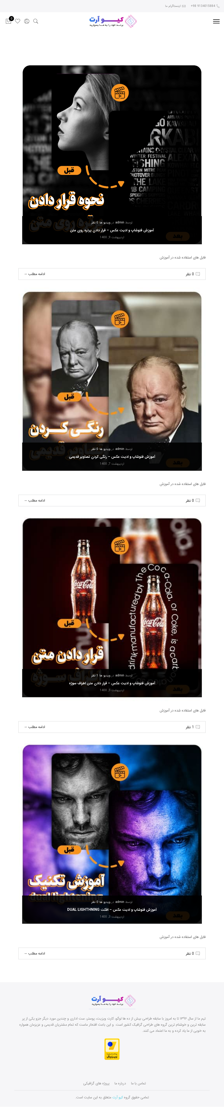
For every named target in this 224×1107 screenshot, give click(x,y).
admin (119, 222)
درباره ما (120, 1083)
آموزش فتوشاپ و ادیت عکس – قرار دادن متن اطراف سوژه (112, 683)
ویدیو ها (105, 222)
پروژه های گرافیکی (96, 1083)
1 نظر (94, 675)
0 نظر (94, 222)
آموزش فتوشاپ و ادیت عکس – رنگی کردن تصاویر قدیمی (112, 457)
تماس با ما (138, 1083)
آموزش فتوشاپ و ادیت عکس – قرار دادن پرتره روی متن (112, 230)
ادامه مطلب (34, 274)
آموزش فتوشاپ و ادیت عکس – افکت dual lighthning (112, 910)
